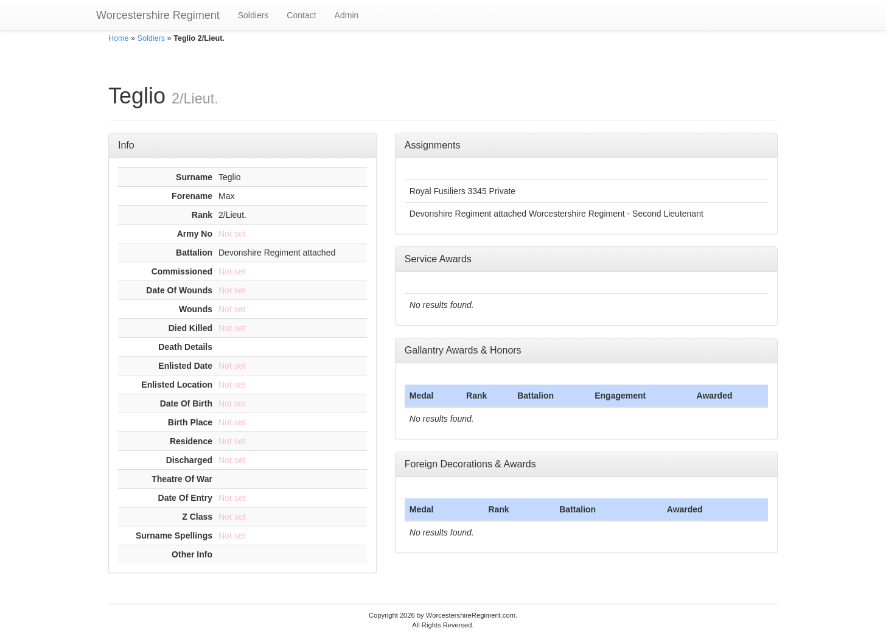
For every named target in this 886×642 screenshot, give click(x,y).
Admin (347, 15)
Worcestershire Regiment (158, 15)
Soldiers (253, 15)
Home (118, 38)
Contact (301, 15)
